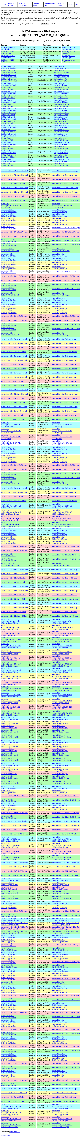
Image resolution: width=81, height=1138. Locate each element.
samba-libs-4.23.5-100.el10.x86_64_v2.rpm (60, 334)
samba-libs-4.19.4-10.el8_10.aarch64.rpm (60, 970)
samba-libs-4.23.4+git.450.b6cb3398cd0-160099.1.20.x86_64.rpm (62, 524)
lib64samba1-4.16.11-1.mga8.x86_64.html (8, 105)
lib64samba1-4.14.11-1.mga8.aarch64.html (8, 143)
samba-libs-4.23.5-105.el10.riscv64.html (8, 228)
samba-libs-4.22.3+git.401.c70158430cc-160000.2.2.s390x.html (11, 851)
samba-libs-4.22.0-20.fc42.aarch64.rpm (65, 863)
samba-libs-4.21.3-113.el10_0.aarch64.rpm (60, 879)
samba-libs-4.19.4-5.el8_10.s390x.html (14, 1063)
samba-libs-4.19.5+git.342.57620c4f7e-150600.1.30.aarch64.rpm (65, 919)
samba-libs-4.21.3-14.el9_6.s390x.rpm (65, 911)
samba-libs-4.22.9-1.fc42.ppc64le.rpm (65, 591)
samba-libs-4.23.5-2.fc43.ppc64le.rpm (65, 394)
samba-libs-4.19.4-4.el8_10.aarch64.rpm (59, 1072)
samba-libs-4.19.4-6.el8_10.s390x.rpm (65, 1046)
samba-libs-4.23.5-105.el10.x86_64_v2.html (10, 250)
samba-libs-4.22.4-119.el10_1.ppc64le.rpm (60, 722)
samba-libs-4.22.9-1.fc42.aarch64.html (14, 586)
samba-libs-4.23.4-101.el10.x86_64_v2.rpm (60, 483)
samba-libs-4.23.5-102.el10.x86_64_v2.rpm (60, 294)
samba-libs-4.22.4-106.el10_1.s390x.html (9, 773)
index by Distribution (23, 4)
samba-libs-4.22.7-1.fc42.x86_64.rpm (65, 616)
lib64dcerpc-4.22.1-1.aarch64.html (8, 57)
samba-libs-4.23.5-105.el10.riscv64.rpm (66, 228)
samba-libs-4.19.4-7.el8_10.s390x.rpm (65, 1029)
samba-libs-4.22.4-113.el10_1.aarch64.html (9, 741)
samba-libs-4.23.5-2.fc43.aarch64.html (14, 390)
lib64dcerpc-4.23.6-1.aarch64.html (8, 48)
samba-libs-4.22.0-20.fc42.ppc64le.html (14, 867)
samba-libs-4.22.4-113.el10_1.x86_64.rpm (60, 754)
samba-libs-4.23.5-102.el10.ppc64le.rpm (59, 263)
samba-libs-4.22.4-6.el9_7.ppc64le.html (14, 825)
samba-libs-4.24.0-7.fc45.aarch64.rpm (65, 171)
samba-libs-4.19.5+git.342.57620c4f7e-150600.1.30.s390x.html (14, 928)
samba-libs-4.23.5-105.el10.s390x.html (14, 232)
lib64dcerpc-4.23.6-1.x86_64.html (8, 52)
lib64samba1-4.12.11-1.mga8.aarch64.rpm (61, 160)
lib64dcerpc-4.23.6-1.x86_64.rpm (68, 52)
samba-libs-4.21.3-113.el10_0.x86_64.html (9, 892)
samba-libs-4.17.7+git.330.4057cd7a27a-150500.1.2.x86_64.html (11, 1125)
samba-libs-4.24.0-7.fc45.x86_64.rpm (65, 183)
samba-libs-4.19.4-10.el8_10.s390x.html (8, 979)
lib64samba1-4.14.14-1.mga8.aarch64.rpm (61, 126)
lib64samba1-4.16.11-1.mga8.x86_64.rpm (61, 105)
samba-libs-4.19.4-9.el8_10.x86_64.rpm (66, 1000)
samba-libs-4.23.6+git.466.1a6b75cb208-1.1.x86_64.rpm (62, 205)
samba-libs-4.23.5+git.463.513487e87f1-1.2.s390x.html (11, 437)
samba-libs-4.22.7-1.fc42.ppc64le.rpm (65, 607)
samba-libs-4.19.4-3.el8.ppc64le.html (14, 1093)
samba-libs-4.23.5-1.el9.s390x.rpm (64, 415)
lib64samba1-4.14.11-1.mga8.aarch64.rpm (61, 143)
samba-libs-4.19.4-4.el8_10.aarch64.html (9, 1072)
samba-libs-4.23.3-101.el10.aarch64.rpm (59, 529)
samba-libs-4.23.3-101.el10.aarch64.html (9, 529)
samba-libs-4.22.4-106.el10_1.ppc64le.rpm (60, 768)
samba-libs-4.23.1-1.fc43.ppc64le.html (14, 574)
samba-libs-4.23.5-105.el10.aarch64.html (9, 211)
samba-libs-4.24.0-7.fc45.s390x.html (13, 179)
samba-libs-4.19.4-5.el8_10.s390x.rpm (65, 1063)
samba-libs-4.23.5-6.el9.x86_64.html (13, 352)
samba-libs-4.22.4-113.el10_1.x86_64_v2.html (10, 759)
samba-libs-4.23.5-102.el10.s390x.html (14, 276)
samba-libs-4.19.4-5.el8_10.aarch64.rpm (59, 1055)
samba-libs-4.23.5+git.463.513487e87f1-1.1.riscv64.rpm (62, 443)
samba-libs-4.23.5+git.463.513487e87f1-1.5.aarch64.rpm (62, 424)
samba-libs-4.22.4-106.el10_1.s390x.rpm (60, 773)
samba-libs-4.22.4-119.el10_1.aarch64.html (9, 718)
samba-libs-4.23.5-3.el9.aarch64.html (14, 373)
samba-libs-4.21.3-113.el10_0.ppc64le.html (9, 884)
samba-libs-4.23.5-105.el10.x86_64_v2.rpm (60, 250)
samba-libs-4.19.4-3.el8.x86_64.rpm (64, 1101)
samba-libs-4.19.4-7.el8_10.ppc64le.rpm (59, 1025)
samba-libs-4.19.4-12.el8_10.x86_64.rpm (60, 966)
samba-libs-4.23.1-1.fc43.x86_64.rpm (65, 582)
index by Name (61, 4)
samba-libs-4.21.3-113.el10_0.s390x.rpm (60, 888)
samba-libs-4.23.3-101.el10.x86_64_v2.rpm (60, 564)
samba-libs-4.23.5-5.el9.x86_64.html (13, 369)
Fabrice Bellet (5, 1135)
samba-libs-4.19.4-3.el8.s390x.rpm (64, 1097)
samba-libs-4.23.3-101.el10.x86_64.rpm (66, 555)
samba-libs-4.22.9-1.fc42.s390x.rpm (64, 595)
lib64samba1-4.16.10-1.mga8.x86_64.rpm (61, 114)
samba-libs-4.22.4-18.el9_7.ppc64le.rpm (59, 791)
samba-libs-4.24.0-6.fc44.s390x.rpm (64, 196)
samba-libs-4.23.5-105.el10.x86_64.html (8, 240)
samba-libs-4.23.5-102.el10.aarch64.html (9, 255)
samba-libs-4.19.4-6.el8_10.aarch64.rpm (59, 1038)
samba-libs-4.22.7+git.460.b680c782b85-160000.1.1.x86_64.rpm (62, 639)
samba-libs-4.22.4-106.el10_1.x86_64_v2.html (10, 782)
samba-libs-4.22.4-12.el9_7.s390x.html (14, 813)
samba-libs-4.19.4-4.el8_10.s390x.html (14, 1080)
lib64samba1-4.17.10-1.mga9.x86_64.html (8, 97)
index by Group (11, 4)
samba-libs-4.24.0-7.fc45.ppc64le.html (14, 175)
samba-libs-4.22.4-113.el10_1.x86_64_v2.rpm (61, 759)
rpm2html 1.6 (15, 1132)
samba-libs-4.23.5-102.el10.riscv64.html (8, 272)
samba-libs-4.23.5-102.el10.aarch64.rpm (59, 255)
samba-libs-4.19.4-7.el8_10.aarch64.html (9, 1021)
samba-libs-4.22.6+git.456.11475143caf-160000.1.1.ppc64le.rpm (62, 652)
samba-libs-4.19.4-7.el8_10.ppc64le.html (9, 1025)
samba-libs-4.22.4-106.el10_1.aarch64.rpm (60, 764)
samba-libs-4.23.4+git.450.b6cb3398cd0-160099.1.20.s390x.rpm (62, 518)
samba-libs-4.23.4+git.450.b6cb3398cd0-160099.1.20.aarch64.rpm (62, 506)
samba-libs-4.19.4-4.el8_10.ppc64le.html (9, 1076)
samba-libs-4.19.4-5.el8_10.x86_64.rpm (66, 1067)
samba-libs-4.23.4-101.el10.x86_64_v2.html (10, 483)
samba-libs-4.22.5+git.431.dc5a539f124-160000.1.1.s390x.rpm (62, 707)
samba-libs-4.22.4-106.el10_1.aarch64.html (9, 764)
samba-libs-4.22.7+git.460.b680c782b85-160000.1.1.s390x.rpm (62, 633)
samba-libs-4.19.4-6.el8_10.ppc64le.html (9, 1042)
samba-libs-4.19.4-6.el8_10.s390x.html (14, 1046)
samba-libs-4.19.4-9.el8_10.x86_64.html (8, 1000)
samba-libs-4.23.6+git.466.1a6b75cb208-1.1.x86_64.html (11, 205)
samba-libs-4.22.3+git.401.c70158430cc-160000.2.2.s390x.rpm (62, 851)
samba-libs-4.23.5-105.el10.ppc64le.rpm (59, 219)
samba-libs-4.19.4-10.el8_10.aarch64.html (9, 970)
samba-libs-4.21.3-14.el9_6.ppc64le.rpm (59, 907)
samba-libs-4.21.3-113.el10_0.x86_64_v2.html (10, 897)
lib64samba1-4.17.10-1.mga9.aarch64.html (8, 92)
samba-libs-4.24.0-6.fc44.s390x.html (13, 196)
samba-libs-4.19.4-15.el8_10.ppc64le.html (9, 940)
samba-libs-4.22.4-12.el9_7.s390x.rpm (65, 813)
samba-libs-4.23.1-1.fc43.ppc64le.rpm (65, 574)
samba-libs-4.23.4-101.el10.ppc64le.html (9, 456)
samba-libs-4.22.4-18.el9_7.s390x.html (14, 796)
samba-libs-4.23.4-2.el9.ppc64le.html (14, 492)
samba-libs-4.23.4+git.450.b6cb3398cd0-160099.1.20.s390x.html (11, 518)
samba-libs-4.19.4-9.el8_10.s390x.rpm (65, 995)
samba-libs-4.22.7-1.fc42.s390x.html (13, 612)
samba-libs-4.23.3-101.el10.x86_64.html (8, 555)
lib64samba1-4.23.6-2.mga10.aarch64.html (9, 67)
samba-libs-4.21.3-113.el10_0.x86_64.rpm (60, 892)
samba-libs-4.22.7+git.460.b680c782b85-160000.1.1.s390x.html (11, 633)
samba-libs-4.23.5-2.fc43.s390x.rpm (64, 398)
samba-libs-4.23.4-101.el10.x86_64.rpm (66, 473)
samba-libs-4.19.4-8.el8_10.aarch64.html (9, 1004)
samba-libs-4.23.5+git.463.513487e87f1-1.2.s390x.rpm (62, 437)
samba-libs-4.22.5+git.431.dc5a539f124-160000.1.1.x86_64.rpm (62, 713)
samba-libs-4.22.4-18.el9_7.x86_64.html (8, 800)
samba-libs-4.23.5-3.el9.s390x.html (13, 381)
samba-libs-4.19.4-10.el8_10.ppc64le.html (9, 974)
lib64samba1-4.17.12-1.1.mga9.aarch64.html (9, 76)
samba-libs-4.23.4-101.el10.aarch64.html (9, 448)
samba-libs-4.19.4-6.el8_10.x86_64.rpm (66, 1050)
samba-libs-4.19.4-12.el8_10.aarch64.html (9, 953)
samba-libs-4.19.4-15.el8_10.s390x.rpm (66, 945)
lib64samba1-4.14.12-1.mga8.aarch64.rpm (61, 135)
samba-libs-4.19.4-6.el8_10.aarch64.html (9, 1038)
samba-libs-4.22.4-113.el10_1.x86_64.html (9, 754)
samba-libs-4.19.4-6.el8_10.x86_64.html (8, 1050)
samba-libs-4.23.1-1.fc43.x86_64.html (14, 582)
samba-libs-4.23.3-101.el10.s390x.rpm (65, 546)
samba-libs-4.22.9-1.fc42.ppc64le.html (14, 591)
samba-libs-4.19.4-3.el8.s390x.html (13, 1097)
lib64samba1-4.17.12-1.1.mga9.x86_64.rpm (61, 80)
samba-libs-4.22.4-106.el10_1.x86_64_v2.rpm (61, 782)
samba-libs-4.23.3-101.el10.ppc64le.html (9, 538)
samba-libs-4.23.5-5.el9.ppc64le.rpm (64, 360)
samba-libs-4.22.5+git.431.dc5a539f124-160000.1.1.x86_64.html (11, 713)
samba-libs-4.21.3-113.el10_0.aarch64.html (9, 879)
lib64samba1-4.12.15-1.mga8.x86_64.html (8, 156)
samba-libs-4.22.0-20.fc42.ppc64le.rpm (65, 867)
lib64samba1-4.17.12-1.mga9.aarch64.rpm (61, 84)
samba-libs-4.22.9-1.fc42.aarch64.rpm (65, 586)
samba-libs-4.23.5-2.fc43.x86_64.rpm (65, 402)
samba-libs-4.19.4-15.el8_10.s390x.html (8, 945)
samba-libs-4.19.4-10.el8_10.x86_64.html (9, 983)
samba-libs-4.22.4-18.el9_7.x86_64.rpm (66, 800)
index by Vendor (36, 4)
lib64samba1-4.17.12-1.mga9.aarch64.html (8, 84)
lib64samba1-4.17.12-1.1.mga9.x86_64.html (9, 80)
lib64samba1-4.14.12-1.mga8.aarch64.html (8, 135)
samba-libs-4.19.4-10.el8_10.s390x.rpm (66, 979)
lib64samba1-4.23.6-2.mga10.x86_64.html (8, 71)
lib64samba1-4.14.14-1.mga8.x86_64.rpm (61, 131)
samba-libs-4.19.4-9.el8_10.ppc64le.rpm (59, 991)
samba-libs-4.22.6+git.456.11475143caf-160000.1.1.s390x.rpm (62, 658)
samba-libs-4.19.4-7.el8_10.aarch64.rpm (59, 1021)
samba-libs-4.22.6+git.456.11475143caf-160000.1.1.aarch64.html (11, 645)
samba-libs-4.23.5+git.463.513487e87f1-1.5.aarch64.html (11, 424)
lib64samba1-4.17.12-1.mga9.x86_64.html (8, 88)
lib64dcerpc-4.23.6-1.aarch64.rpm (68, 48)
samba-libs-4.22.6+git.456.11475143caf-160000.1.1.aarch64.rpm (62, 645)
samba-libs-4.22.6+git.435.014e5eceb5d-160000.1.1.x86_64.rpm (62, 688)
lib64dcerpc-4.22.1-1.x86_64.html (8, 61)
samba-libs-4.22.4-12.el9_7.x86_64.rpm (66, 817)
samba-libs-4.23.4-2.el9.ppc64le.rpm (64, 492)
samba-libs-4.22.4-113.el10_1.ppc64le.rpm (60, 745)
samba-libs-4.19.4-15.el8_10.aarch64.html (9, 936)
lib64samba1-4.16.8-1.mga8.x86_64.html (8, 122)
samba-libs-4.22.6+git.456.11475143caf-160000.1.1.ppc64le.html (11, 652)
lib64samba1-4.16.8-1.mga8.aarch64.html (8, 118)
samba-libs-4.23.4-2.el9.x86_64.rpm (64, 501)
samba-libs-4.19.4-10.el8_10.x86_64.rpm (60, 983)
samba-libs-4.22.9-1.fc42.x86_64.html (14, 599)
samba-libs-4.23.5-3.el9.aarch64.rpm (64, 373)
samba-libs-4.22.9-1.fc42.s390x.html (13, 595)
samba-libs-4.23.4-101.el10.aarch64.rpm (59, 448)
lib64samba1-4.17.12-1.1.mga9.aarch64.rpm (61, 76)
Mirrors (70, 4)
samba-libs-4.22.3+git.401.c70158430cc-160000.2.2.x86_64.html (11, 857)
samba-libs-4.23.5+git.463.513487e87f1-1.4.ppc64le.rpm (62, 431)
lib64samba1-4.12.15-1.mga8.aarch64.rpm (61, 152)
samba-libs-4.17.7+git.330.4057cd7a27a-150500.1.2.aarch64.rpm (62, 1106)
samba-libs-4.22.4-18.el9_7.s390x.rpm (65, 796)
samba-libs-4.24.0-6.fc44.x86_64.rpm (65, 200)
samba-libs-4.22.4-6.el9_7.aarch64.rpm (65, 821)
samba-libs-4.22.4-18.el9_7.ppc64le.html (9, 791)
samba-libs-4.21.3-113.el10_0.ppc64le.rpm (60, 884)
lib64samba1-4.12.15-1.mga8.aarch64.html (8, 152)
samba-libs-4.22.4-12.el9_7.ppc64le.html (9, 808)
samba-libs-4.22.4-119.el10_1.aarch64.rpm (60, 718)
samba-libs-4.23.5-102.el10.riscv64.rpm (66, 272)
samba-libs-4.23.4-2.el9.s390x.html (13, 496)
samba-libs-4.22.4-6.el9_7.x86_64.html (14, 834)
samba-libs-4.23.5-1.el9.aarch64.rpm (64, 407)
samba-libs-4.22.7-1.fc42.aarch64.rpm (65, 603)
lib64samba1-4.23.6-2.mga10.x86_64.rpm (61, 71)
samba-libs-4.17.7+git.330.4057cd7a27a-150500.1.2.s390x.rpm (62, 1119)
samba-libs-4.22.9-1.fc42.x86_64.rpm (65, 599)
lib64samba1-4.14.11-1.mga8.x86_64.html (8, 147)
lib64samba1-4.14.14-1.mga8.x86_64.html (8, 131)
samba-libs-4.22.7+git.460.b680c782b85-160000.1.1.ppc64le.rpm (62, 627)
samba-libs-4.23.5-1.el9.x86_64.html (13, 419)
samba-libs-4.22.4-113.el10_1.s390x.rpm (60, 750)
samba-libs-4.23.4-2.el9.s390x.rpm (64, 496)
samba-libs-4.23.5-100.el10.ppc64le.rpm (59, 307)
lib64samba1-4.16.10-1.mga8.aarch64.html (8, 109)
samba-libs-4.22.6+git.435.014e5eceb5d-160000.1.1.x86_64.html (11, 688)
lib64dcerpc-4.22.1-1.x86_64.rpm (68, 61)
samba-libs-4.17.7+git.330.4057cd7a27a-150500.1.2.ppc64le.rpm (62, 1112)
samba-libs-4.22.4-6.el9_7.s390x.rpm (65, 830)
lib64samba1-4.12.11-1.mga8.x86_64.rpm (61, 164)
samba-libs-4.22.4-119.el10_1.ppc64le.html (9, 722)
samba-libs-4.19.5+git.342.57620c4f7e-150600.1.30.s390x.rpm (65, 928)
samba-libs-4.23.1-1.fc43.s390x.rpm (64, 578)
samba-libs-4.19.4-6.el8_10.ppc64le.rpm (59, 1042)
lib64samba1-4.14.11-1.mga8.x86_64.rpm (61, 147)
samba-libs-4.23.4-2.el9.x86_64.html (13, 501)
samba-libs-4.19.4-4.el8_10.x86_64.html (8, 1084)
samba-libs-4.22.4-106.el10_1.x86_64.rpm (60, 777)
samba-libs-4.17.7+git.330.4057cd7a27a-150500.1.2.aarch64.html (11, 1106)
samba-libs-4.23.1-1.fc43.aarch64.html (14, 569)
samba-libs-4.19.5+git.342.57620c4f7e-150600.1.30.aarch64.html (14, 919)
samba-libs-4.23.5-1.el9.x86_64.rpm (64, 419)
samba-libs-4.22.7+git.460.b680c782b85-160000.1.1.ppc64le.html (11, 627)
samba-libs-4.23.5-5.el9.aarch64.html (14, 356)
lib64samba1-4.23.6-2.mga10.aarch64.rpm (61, 67)
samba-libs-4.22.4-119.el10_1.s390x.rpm (60, 727)
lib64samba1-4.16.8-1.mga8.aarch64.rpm (61, 118)
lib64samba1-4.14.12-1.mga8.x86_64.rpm (61, 139)
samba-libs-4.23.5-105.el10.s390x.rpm (65, 232)
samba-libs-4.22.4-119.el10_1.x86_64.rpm (60, 731)
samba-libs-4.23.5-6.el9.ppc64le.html (14, 343)
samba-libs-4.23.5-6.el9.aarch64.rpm (64, 339)
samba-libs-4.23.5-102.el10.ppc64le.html (9, 263)
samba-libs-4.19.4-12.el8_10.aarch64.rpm (60, 953)
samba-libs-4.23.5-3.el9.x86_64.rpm (64, 385)
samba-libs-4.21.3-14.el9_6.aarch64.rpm (59, 902)
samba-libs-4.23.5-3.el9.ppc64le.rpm (64, 377)
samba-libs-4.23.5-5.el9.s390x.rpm (64, 364)
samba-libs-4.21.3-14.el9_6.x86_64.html (8, 915)
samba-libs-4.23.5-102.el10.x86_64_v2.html (10, 294)
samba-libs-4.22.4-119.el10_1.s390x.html (9, 727)
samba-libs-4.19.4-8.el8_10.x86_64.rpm (66, 1017)
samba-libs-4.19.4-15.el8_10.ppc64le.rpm (60, 940)
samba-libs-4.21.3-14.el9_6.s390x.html (14, 911)
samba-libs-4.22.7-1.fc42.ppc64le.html (14, 607)
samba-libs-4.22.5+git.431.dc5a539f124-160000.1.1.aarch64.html (11, 695)
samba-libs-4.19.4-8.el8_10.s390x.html (14, 1012)
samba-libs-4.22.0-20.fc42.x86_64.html (14, 875)
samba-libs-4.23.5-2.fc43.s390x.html (13, 398)
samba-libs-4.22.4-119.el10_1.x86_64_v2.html (10, 736)
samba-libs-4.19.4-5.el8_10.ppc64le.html (9, 1059)
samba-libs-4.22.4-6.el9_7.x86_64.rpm (65, 834)
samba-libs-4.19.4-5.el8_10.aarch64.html (9, 1055)
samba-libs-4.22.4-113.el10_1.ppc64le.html (9, 745)
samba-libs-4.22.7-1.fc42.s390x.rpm (64, 612)
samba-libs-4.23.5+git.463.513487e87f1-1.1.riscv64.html (11, 443)
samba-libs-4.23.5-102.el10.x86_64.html (8, 284)
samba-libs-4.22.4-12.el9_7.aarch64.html (9, 804)
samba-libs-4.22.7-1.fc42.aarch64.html (14, 603)
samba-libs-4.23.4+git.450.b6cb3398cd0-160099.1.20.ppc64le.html (11, 512)
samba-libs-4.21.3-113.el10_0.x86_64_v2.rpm (61, 897)
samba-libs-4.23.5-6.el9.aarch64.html (14, 339)
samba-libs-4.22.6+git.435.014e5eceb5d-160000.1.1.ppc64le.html (11, 676)
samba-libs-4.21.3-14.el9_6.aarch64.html (9, 902)
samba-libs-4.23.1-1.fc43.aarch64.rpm (65, 569)
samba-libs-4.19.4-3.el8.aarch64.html (14, 1088)
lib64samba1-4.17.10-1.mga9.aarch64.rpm (61, 92)
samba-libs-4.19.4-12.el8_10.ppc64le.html (9, 957)
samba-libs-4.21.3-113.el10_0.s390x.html (9, 888)
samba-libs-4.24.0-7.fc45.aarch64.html (14, 171)
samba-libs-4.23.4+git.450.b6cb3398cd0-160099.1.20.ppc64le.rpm (62, 512)
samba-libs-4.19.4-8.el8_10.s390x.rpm (65, 1012)
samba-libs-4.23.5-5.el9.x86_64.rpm (64, 369)
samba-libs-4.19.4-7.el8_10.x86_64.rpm (66, 1034)
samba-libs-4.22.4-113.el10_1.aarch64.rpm (60, 741)
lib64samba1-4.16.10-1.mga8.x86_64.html (8, 114)
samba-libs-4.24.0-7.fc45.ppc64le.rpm (65, 175)
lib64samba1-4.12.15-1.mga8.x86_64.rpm (61, 156)
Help (76, 4)
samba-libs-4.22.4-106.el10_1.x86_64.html (9, 777)
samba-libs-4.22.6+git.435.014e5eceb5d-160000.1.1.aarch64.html (11, 670)
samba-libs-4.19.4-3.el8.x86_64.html (13, 1101)
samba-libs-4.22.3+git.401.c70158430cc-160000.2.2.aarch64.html (11, 839)
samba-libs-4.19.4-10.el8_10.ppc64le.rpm (60, 974)
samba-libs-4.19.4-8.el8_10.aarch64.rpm (59, 1004)
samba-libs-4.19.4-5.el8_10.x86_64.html (8, 1067)
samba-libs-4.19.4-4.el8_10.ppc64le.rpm (59, 1076)
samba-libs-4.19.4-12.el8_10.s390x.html (8, 962)
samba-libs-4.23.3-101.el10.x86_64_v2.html (10, 564)
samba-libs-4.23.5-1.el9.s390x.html (13, 415)
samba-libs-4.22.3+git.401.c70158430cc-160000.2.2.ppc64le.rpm (62, 845)
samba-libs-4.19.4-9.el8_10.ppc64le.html (9, 991)
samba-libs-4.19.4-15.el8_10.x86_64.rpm (60, 949)
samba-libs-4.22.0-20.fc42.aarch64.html (14, 863)
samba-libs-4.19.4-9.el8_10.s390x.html (14, 995)
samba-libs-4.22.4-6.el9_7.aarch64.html (14, 821)
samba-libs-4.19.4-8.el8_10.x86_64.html (8, 1017)
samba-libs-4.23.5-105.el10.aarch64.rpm (59, 211)
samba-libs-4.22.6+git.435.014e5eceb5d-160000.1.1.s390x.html (11, 682)
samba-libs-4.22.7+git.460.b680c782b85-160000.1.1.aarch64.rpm (62, 621)
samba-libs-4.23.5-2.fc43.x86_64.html (14, 402)
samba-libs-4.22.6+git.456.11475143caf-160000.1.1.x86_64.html (11, 664)
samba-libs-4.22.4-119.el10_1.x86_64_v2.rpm (61, 736)
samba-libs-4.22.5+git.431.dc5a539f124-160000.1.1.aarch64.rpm (62, 695)
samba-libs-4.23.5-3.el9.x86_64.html (13, 385)
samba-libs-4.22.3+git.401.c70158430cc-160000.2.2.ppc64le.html (11, 845)
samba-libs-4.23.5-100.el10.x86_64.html (8, 324)
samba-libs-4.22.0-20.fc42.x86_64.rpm (65, 875)
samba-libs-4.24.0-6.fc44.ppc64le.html (14, 192)
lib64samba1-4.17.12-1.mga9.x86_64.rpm (61, 88)
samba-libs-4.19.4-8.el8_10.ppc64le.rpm (59, 1008)
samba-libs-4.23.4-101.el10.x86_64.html (8, 473)
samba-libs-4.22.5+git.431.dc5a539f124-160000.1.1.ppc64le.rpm (62, 701)
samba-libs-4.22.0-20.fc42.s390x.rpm (65, 871)
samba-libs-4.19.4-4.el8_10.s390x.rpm (65, 1080)
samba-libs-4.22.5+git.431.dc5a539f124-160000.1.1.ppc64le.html (11, 701)
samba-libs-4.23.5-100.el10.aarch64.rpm (59, 299)
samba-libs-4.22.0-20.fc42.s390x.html (14, 871)
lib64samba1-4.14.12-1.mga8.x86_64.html (8, 139)
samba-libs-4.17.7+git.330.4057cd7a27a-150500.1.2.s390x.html (11, 1119)
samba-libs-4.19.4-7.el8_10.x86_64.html (8, 1033)
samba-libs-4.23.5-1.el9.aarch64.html (14, 407)
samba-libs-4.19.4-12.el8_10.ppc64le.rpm (60, 957)
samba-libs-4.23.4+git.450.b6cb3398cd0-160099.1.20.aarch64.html (11, 506)
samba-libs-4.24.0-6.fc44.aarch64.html (14, 188)
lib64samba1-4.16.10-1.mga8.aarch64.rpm (61, 109)
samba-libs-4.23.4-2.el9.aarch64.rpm (64, 488)
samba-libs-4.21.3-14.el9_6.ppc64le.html (9, 907)
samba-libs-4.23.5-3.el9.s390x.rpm (64, 381)
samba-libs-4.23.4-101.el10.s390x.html (14, 465)
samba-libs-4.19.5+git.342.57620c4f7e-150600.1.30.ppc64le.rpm (65, 924)
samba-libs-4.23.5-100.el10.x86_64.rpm (66, 324)
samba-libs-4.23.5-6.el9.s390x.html (13, 347)
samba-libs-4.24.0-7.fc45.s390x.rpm (64, 179)
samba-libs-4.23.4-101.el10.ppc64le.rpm (59, 456)
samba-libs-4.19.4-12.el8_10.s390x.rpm (66, 962)
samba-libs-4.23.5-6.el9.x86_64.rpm (64, 352)
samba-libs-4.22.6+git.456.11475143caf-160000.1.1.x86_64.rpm (62, 664)
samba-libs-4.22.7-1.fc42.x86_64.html (14, 616)
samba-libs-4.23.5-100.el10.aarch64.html (9, 299)
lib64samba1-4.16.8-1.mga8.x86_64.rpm (61, 122)
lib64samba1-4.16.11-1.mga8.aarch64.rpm (61, 101)
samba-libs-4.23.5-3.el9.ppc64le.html (14, 377)
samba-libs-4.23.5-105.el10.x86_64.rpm (66, 240)
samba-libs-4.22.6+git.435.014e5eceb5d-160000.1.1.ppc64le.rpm (62, 676)
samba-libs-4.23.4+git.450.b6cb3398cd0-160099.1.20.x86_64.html (11, 524)
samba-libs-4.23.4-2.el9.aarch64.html (14, 488)
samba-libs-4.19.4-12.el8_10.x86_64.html (9, 966)
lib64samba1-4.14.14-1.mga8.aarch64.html (8, 126)
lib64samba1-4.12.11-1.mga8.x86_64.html (8, 164)
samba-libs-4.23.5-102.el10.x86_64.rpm (66, 284)
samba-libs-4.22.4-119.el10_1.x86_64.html (9, 731)
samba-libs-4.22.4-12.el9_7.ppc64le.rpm (59, 808)
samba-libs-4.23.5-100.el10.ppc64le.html (9, 307)
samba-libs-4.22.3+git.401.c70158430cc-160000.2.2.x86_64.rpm (62, 857)
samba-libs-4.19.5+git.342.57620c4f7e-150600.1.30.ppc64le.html (14, 924)
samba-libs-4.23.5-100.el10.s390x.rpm (65, 316)
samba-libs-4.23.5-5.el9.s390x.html (13, 364)
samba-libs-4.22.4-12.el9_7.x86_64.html (8, 817)
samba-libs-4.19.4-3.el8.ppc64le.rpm (64, 1093)
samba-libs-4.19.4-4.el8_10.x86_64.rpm (66, 1084)
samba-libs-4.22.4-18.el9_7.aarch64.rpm (59, 787)
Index (4, 4)
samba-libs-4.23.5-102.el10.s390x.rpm (65, 276)
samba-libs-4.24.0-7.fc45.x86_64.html (14, 183)
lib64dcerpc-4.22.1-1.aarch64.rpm (68, 57)
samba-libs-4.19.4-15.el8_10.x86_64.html (9, 949)
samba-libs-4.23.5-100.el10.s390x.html (14, 316)
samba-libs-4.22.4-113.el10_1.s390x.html (9, 750)
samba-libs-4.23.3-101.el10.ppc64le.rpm (59, 538)
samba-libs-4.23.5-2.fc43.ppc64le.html (14, 394)
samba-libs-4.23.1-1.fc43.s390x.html (13, 578)
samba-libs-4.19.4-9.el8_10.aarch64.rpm (59, 987)
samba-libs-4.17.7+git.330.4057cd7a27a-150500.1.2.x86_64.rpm (62, 1125)
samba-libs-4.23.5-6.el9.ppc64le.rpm (64, 343)
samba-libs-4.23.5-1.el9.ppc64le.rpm (64, 411)
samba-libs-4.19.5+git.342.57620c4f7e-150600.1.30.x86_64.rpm (65, 932)
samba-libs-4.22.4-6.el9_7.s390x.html (14, 830)
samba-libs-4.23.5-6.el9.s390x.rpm (64, 347)
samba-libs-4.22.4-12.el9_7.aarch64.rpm (59, 804)
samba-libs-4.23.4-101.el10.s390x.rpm (65, 465)
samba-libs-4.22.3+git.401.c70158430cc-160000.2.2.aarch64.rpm (62, 839)
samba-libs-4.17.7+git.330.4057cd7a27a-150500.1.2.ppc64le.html (11, 1112)
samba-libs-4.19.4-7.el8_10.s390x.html (14, 1029)
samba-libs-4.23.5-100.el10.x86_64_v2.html (10, 334)
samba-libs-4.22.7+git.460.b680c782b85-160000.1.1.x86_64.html (11, 639)
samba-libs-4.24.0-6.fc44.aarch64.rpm (65, 188)
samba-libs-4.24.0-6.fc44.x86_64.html (14, 200)
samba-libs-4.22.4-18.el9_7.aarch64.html (9, 787)
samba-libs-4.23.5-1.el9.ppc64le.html (14, 411)
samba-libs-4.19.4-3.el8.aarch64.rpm (64, 1088)
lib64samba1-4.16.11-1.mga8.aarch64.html (8, 101)
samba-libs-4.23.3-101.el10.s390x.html (14, 546)
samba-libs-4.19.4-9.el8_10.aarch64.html (9, 987)
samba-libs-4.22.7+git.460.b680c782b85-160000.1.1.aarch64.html (11, 621)
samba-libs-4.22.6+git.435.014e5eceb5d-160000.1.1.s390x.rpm (62, 682)
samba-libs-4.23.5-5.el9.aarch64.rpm (64, 356)
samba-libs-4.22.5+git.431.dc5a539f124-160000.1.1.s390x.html (11, 707)
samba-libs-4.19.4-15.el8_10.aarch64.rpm (60, 936)
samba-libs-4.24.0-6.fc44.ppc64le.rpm (65, 192)
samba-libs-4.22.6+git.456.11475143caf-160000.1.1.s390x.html (11, 658)
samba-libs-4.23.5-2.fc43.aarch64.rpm (65, 390)
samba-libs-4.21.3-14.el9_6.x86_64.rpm (66, 915)
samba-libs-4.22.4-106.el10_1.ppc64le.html (9, 768)
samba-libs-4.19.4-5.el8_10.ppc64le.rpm (59, 1059)
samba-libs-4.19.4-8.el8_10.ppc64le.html (9, 1008)
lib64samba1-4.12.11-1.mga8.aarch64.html (8, 160)
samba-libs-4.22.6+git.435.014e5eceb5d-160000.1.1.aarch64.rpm (62, 670)
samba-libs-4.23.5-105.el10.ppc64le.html (9, 219)
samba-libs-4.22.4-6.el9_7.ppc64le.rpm (65, 825)
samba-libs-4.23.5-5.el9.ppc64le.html (14, 360)
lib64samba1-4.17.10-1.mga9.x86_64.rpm (61, 97)
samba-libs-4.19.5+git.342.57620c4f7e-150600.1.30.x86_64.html (14, 932)
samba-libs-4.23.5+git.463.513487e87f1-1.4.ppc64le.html (11, 431)
